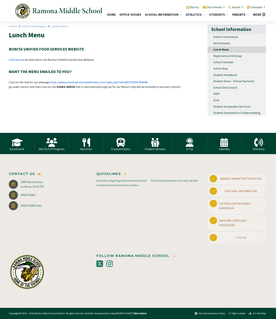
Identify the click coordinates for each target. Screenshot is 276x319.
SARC (216, 94)
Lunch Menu (59, 26)
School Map (220, 68)
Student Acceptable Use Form (231, 106)
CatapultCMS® (117, 313)
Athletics (195, 14)
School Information (162, 14)
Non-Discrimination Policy (210, 313)
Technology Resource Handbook (230, 205)
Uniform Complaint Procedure (228, 222)
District (190, 7)
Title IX (228, 237)
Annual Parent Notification (235, 178)
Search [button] (234, 7)
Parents (240, 14)
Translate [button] (256, 7)
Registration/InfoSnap (227, 56)
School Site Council (225, 87)
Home (111, 14)
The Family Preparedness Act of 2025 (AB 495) (174, 180)
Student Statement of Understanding (236, 113)
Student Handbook (225, 75)
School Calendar (223, 62)
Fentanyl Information (233, 191)
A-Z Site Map (257, 313)
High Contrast (238, 313)
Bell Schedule (221, 43)
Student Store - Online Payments (234, 81)
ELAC (216, 100)
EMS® (129, 313)
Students (218, 14)
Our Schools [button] (211, 7)
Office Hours (129, 14)
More (258, 14)
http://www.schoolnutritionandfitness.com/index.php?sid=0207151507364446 (99, 82)
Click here (15, 59)
